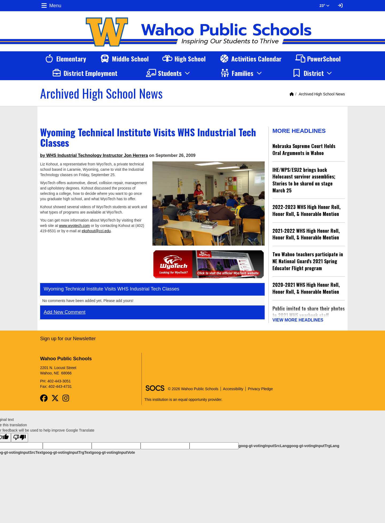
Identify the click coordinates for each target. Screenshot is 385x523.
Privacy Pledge (260, 387)
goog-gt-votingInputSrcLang (263, 444)
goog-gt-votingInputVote (113, 450)
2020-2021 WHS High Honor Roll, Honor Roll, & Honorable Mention (306, 288)
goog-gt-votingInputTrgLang (314, 444)
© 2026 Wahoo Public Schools (193, 387)
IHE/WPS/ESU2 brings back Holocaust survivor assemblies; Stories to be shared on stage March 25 (303, 180)
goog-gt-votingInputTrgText (67, 450)
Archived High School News (322, 94)
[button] (169, 73)
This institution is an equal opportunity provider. (183, 398)
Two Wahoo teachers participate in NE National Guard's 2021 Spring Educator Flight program (307, 261)
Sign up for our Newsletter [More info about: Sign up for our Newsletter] (68, 336)
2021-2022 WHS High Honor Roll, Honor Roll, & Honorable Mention (306, 234)
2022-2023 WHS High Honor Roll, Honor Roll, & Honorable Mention (306, 210)
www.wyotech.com (74, 225)
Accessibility (233, 387)
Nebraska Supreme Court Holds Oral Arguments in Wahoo (303, 149)
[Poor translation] (19, 435)
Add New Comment (65, 312)
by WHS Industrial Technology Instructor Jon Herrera (94, 155)
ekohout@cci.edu (96, 231)
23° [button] (324, 5)
